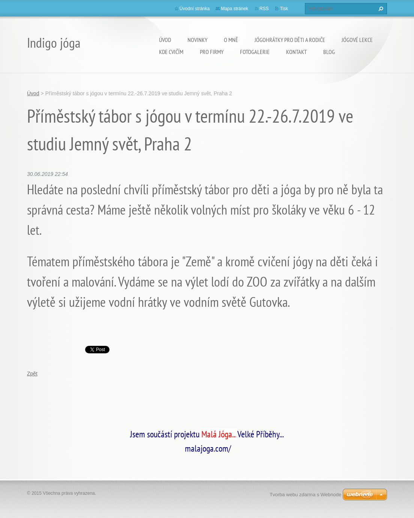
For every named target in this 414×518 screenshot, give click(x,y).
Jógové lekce (357, 40)
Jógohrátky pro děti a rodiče (290, 40)
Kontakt (296, 52)
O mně (231, 40)
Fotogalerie (255, 52)
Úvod (165, 40)
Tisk (284, 8)
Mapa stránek (234, 8)
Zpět (32, 374)
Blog (329, 52)
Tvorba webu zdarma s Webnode (305, 494)
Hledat (380, 8)
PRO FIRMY (212, 52)
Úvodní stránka (195, 8)
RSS (264, 8)
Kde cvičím (171, 52)
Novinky (197, 40)
